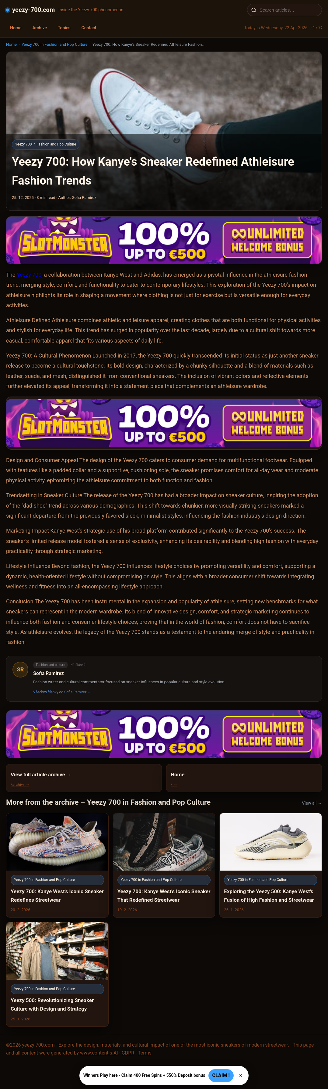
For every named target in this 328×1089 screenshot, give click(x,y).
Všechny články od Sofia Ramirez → (62, 692)
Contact (88, 27)
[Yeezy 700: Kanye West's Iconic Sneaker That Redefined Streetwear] (164, 865)
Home (16, 27)
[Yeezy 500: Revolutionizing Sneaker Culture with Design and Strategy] (57, 974)
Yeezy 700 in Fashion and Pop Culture (55, 44)
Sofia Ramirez (48, 673)
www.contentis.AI (99, 1053)
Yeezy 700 (29, 274)
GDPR (128, 1053)
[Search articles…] (288, 10)
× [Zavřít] (241, 1076)
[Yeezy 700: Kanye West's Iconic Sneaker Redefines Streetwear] (57, 865)
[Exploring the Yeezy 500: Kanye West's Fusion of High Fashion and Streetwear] (271, 865)
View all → (312, 803)
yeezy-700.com (33, 9)
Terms (145, 1053)
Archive (40, 27)
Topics (64, 27)
